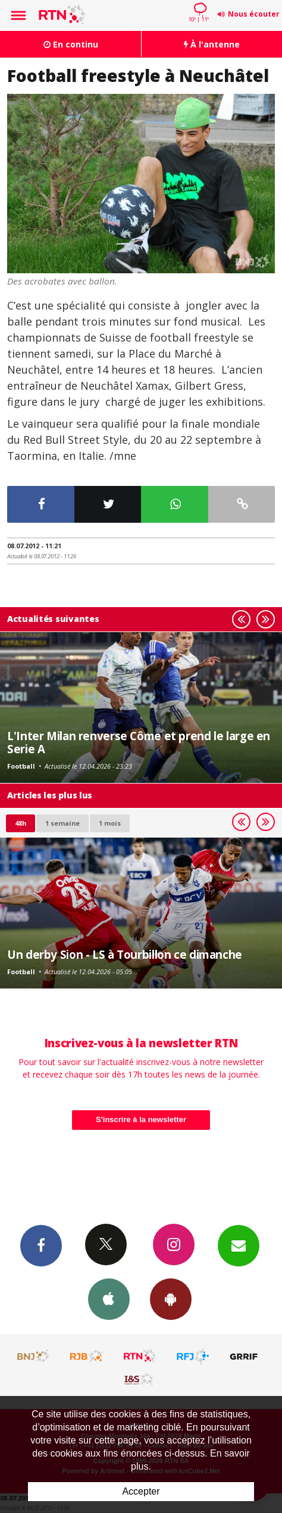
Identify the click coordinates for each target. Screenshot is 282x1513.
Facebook (41, 1245)
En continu (70, 44)
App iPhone (109, 1298)
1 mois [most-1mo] (110, 823)
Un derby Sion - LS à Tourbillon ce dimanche (124, 954)
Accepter (140, 1491)
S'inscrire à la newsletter (141, 1119)
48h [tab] (20, 823)
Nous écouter (254, 14)
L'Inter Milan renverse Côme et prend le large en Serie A (138, 742)
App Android (171, 1298)
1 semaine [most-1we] (62, 823)
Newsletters (238, 1245)
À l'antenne (212, 44)
